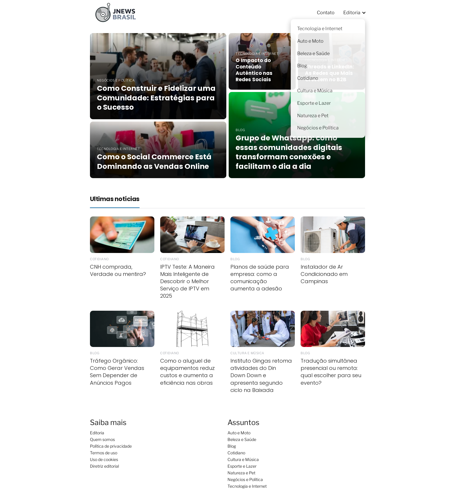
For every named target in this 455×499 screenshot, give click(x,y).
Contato (326, 12)
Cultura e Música (243, 459)
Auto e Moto (239, 432)
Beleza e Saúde (242, 439)
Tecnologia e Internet (247, 486)
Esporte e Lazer (242, 466)
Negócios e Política (245, 479)
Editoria (351, 12)
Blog (232, 446)
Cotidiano (236, 452)
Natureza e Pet (241, 472)
